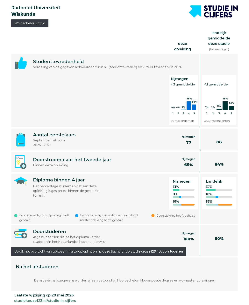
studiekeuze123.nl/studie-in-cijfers (45, 301)
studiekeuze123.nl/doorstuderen (157, 251)
